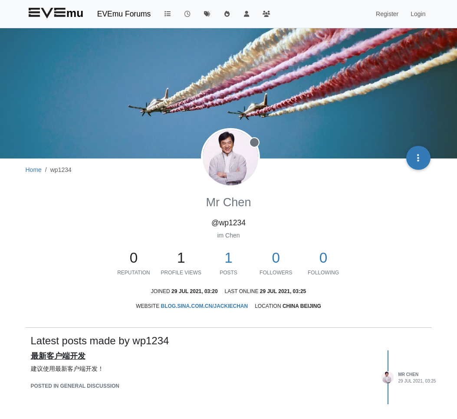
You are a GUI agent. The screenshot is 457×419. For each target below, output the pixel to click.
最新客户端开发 (58, 356)
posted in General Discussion (75, 386)
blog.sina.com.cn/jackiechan (204, 306)
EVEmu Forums (124, 14)
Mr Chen (408, 374)
